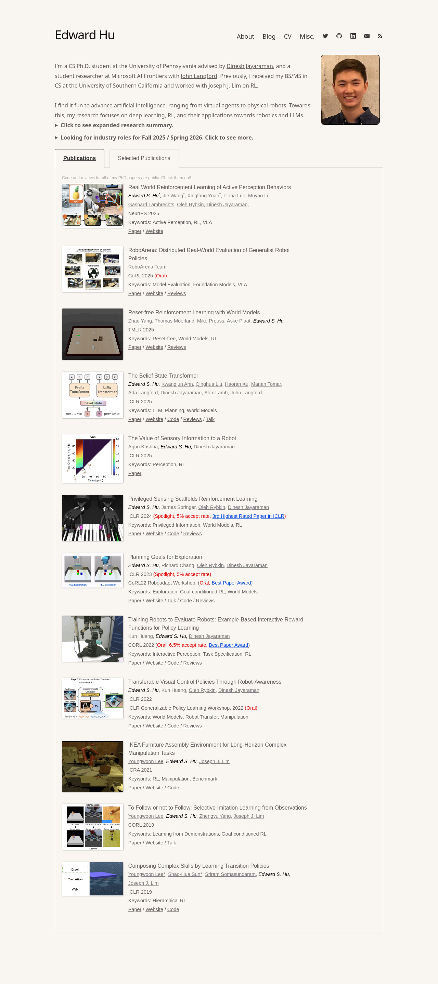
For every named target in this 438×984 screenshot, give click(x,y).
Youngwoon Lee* (146, 874)
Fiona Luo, (235, 195)
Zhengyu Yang (215, 816)
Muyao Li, (258, 195)
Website (154, 231)
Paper (134, 231)
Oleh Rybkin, (191, 204)
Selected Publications (144, 158)
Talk (210, 419)
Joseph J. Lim (224, 85)
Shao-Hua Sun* (185, 874)
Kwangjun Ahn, (178, 384)
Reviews (176, 293)
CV (288, 36)
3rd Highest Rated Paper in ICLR (248, 516)
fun (78, 105)
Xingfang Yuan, (205, 195)
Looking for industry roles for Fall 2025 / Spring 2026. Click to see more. (157, 137)
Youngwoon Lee (146, 761)
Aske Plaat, (239, 321)
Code (173, 419)
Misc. (307, 36)
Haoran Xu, (237, 384)
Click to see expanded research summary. (117, 125)
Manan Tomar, (266, 384)
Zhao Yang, (140, 321)
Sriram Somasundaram (230, 874)
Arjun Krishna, (143, 446)
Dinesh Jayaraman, (228, 204)
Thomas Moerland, (175, 321)
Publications (79, 158)
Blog (268, 36)
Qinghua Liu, (210, 384)
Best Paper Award (228, 645)
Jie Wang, (174, 195)
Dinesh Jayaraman (250, 66)
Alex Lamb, (216, 392)
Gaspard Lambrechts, (152, 204)
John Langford (199, 76)
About (245, 36)
